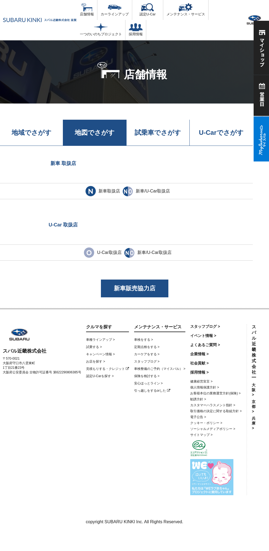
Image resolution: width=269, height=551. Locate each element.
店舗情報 (87, 9)
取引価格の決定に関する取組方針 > (215, 411)
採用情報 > (199, 372)
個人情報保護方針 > (204, 387)
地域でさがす (32, 132)
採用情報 (136, 29)
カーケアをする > (146, 354)
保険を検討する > (146, 376)
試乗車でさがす (158, 132)
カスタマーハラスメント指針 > (212, 405)
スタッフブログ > (146, 361)
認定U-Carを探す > (100, 376)
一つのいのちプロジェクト (101, 29)
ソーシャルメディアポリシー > (212, 429)
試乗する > (94, 347)
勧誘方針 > (198, 399)
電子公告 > (198, 417)
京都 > (254, 407)
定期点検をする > (146, 347)
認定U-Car (147, 9)
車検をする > (143, 340)
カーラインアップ (115, 9)
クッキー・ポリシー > (206, 423)
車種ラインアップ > (100, 340)
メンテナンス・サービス (185, 9)
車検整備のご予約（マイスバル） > (159, 369)
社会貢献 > (199, 363)
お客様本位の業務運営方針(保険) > (215, 393)
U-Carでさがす (221, 132)
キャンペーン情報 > (100, 354)
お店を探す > (95, 361)
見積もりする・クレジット (107, 369)
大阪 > (254, 390)
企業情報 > (199, 354)
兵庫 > (254, 423)
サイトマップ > (201, 435)
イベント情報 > (203, 335)
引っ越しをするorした (152, 390)
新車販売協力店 (134, 288)
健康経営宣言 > (201, 381)
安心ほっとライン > (148, 383)
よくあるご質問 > (205, 345)
